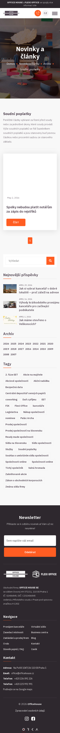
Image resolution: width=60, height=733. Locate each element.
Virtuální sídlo (38, 626)
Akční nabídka (41, 380)
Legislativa (11, 412)
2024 (21, 343)
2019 (6, 348)
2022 (35, 343)
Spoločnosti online (42, 461)
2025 (13, 343)
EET (44, 399)
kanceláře (38, 405)
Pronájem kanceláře (13, 626)
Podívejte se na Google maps (17, 689)
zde (34, 5)
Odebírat (30, 552)
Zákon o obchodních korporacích (23, 480)
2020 (50, 343)
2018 (13, 348)
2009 (50, 348)
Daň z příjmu (29, 399)
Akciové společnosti (16, 380)
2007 (13, 354)
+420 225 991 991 (23, 684)
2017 (21, 348)
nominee (10, 418)
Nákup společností (33, 412)
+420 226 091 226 (23, 678)
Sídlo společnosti (41, 442)
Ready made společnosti (19, 436)
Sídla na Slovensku (16, 442)
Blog (33, 638)
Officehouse (35, 704)
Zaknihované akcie (16, 474)
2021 (43, 343)
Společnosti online (16, 461)
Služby (9, 449)
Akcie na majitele (33, 374)
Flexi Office (21, 405)
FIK (7, 405)
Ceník (34, 649)
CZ (45, 13)
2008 (6, 354)
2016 (28, 348)
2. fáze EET (11, 374)
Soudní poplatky (27, 449)
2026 (6, 343)
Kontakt (35, 643)
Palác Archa (27, 418)
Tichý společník (14, 467)
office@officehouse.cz (22, 673)
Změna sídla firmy (15, 486)
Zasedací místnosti (13, 632)
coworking (11, 399)
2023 (28, 343)
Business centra (39, 632)
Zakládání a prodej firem (16, 638)
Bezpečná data (14, 387)
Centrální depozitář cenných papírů (25, 393)
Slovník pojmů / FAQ (13, 649)
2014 (35, 348)
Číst (16, 222)
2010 (43, 348)
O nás (6, 643)
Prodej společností (16, 424)
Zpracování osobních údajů (30, 710)
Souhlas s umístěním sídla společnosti (26, 455)
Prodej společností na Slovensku (23, 430)
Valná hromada (36, 467)
